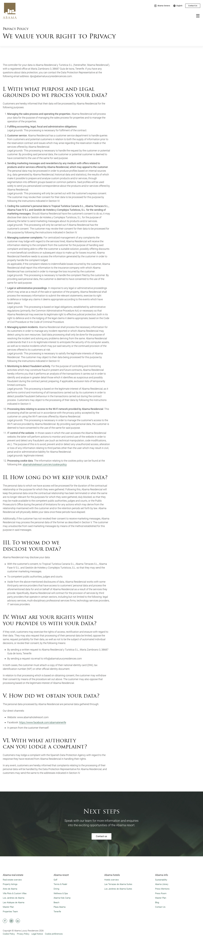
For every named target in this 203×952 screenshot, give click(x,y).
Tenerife (57, 911)
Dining (56, 888)
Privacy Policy (23, 933)
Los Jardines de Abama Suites (118, 888)
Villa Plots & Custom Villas (15, 893)
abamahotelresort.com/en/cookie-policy (45, 464)
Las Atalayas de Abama (13, 902)
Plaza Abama (59, 907)
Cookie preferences (54, 933)
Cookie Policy (9, 933)
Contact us (101, 836)
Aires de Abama (10, 888)
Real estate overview (12, 879)
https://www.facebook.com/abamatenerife (42, 722)
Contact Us (192, 6)
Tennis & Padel (60, 884)
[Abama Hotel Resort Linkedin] (18, 921)
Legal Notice (37, 933)
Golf (55, 879)
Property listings (10, 884)
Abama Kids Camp (62, 898)
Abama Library (161, 884)
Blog (157, 902)
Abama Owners (162, 5)
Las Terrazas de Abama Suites (118, 884)
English (177, 5)
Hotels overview (111, 879)
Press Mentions (162, 888)
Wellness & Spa (61, 893)
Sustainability (161, 879)
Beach (56, 902)
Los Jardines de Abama (13, 898)
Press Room (160, 893)
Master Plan (8, 907)
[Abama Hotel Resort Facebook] (5, 921)
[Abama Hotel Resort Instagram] (11, 921)
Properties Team (10, 911)
